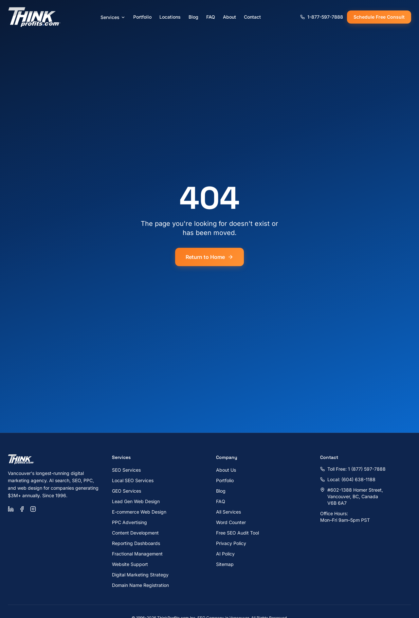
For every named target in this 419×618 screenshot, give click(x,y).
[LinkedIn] (11, 509)
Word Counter (231, 522)
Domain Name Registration (140, 585)
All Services (228, 512)
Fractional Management (137, 553)
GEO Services (126, 491)
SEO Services (126, 470)
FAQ (210, 17)
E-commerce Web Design (139, 512)
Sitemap (225, 564)
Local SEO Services (133, 480)
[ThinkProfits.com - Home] (35, 17)
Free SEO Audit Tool (237, 533)
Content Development (135, 533)
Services (112, 17)
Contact (252, 17)
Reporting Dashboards (136, 543)
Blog (193, 17)
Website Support (130, 564)
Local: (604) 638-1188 (347, 479)
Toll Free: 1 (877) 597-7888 (353, 469)
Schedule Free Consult (379, 17)
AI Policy (225, 553)
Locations (170, 17)
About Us (226, 470)
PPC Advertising (129, 522)
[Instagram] (33, 509)
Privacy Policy (231, 543)
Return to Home (209, 257)
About (229, 17)
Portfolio (142, 17)
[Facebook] (22, 509)
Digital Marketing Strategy (140, 574)
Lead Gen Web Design (136, 501)
